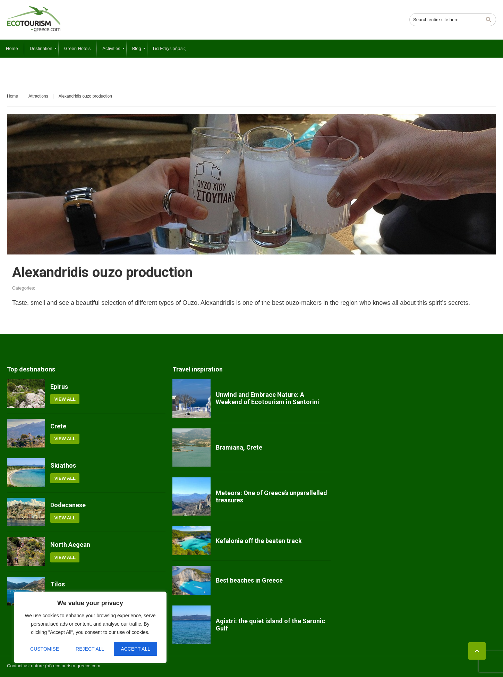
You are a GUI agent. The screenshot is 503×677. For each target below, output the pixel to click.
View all (65, 399)
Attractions (38, 96)
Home (12, 96)
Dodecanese (68, 505)
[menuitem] (12, 49)
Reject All (90, 649)
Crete (58, 426)
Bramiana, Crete (239, 447)
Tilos (57, 584)
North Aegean (70, 544)
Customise (44, 649)
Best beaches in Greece (249, 580)
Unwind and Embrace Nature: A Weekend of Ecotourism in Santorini (267, 398)
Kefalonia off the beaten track (259, 540)
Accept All (135, 649)
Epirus (59, 386)
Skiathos (63, 465)
